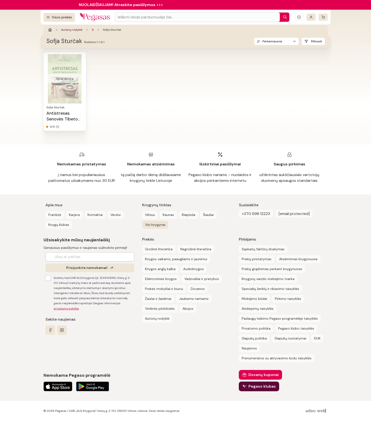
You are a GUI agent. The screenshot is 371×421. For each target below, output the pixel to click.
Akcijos (187, 308)
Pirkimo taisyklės (288, 298)
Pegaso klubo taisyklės (296, 328)
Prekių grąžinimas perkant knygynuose (272, 269)
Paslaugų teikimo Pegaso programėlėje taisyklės (280, 318)
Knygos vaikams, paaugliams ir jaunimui (176, 259)
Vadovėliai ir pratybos (201, 279)
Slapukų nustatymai (290, 338)
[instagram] (62, 330)
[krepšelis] (323, 17)
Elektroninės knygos (161, 279)
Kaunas (168, 215)
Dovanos (198, 289)
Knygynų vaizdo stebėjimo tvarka (268, 279)
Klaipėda (188, 215)
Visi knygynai (155, 224)
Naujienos (249, 348)
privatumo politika (66, 308)
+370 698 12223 (256, 213)
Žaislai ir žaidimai (158, 298)
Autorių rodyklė (71, 30)
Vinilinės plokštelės (160, 308)
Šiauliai (208, 215)
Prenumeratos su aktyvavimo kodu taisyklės (277, 358)
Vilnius (150, 215)
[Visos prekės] (59, 17)
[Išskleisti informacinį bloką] (299, 17)
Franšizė (54, 215)
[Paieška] (284, 17)
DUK (317, 338)
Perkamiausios (272, 41)
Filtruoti (316, 41)
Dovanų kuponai (263, 374)
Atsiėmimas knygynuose (298, 259)
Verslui (115, 215)
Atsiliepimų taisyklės (258, 308)
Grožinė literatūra (159, 249)
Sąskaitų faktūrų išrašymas (263, 249)
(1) (57, 127)
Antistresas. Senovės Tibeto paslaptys (62, 119)
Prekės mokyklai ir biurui (164, 289)
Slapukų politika (254, 338)
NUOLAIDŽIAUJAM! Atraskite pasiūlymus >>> (121, 4)
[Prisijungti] (311, 17)
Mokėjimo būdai (254, 298)
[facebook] (50, 330)
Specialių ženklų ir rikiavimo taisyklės (270, 289)
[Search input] (197, 17)
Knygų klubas (58, 224)
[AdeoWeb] (316, 411)
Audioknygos (193, 269)
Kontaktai (95, 215)
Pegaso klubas (262, 386)
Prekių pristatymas (256, 259)
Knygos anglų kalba (160, 269)
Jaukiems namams (194, 298)
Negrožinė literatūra (195, 249)
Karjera (74, 215)
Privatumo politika (256, 328)
